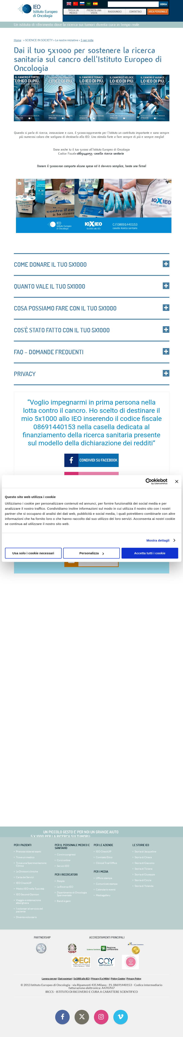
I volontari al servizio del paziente (29, 910)
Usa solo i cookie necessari (33, 553)
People (61, 881)
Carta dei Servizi (25, 877)
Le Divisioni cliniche (27, 871)
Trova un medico (25, 857)
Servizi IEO (63, 866)
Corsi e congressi (66, 854)
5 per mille (87, 40)
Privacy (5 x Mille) (100, 978)
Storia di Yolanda (144, 886)
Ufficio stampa (104, 878)
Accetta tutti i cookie (150, 553)
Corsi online (63, 860)
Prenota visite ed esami (28, 851)
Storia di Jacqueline (145, 851)
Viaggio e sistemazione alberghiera (28, 901)
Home (17, 40)
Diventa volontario (26, 917)
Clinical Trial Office (106, 863)
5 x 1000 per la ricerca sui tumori (59, 836)
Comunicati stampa (106, 883)
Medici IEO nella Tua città (30, 888)
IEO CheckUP (23, 883)
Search (163, 4)
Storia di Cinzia (143, 880)
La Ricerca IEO (65, 886)
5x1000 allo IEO (81, 978)
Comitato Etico (104, 857)
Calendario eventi (105, 889)
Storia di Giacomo (144, 863)
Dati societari (65, 978)
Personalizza (91, 553)
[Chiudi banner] (176, 481)
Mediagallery (103, 895)
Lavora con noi (49, 978)
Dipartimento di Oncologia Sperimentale (72, 894)
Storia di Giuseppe (145, 874)
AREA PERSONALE (157, 11)
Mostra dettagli (157, 540)
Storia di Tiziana (143, 868)
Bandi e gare (64, 901)
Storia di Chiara (143, 857)
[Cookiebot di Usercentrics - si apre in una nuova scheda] (148, 481)
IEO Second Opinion (27, 894)
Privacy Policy (134, 978)
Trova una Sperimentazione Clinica (31, 864)
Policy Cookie (118, 978)
